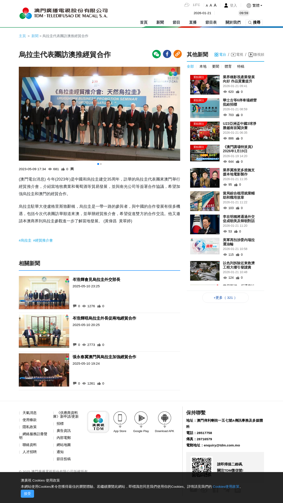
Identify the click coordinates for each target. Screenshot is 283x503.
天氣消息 (30, 413)
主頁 (22, 36)
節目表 (211, 22)
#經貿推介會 (43, 240)
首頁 (143, 22)
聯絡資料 (30, 446)
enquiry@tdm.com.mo (222, 446)
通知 (60, 453)
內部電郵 (64, 438)
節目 (176, 22)
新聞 (160, 22)
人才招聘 (30, 453)
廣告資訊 (64, 431)
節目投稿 (64, 460)
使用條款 (30, 420)
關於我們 (233, 22)
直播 (193, 22)
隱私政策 (30, 427)
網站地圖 (64, 446)
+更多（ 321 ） (226, 298)
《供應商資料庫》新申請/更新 (66, 415)
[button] (254, 5)
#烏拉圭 (25, 240)
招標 (60, 424)
